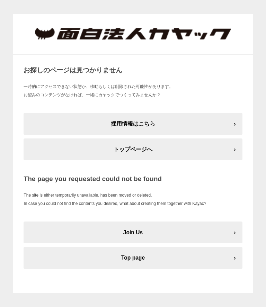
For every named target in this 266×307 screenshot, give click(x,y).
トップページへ (133, 149)
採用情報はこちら (133, 124)
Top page (133, 258)
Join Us (133, 232)
